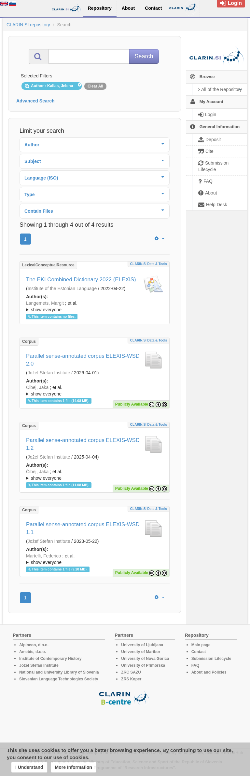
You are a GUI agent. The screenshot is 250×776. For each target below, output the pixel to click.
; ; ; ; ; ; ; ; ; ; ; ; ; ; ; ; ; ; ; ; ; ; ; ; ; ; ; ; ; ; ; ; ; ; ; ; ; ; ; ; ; (94, 474)
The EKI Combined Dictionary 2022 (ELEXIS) (81, 279)
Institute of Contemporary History (50, 658)
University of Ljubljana (142, 645)
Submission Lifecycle (211, 658)
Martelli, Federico (43, 555)
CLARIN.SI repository (28, 24)
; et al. (94, 307)
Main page (201, 645)
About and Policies (209, 672)
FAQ (195, 665)
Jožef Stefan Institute (49, 372)
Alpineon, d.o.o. (34, 645)
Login (231, 3)
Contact (198, 651)
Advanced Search (35, 100)
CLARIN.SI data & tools (148, 264)
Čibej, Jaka (37, 387)
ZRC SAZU (131, 672)
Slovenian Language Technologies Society (58, 679)
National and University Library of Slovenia (59, 672)
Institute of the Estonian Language (62, 288)
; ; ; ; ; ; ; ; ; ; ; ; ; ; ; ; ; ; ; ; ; (94, 306)
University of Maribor (140, 651)
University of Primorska (143, 665)
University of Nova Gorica (145, 658)
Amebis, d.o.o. (32, 651)
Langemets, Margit (45, 303)
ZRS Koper (131, 679)
